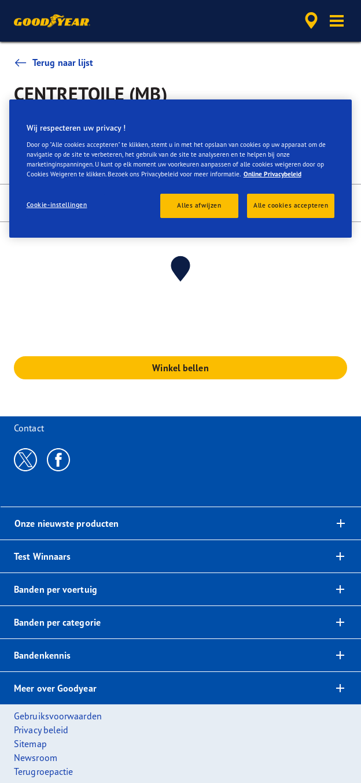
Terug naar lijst (54, 62)
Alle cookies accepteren (290, 205)
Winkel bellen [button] (180, 368)
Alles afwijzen (199, 205)
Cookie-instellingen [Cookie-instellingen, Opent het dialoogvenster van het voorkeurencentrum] (57, 205)
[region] (180, 168)
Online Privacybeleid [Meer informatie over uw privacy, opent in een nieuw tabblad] (272, 174)
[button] (336, 20)
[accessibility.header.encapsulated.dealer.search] (311, 20)
